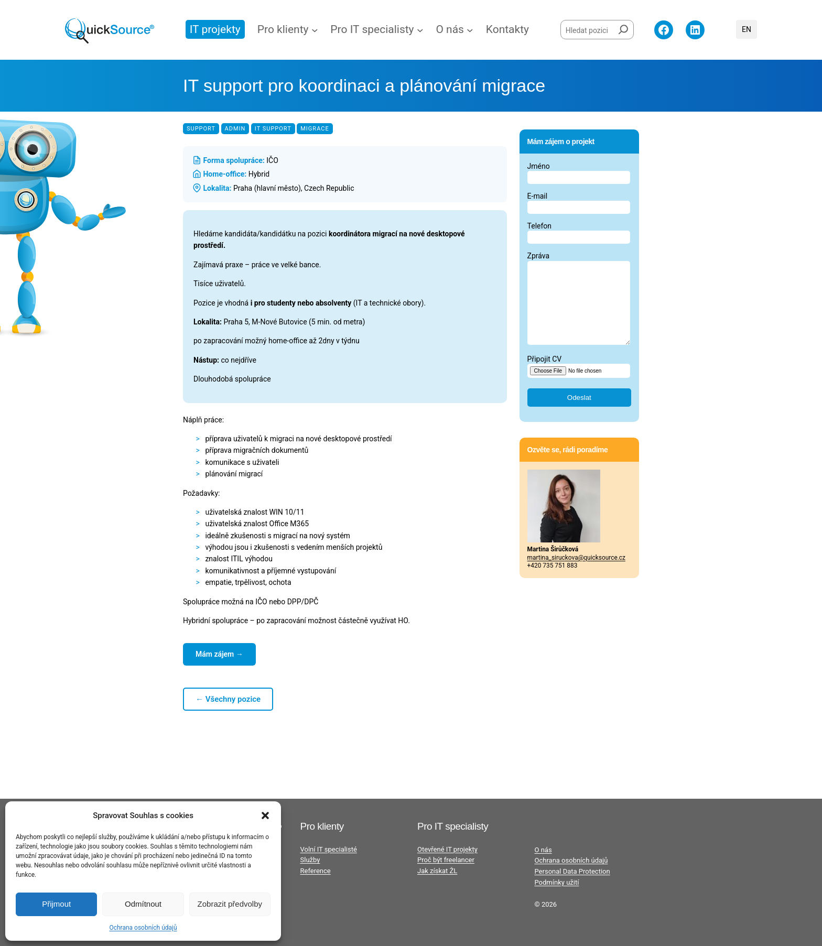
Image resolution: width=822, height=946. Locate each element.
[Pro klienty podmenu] (314, 30)
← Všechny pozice (228, 699)
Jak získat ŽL (437, 871)
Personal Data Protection (572, 871)
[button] (265, 815)
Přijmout (56, 903)
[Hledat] (623, 27)
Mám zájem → (219, 654)
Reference (315, 871)
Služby (310, 860)
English (746, 29)
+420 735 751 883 (552, 581)
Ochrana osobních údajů (143, 927)
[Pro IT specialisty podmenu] (420, 30)
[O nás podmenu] (470, 30)
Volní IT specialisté (328, 849)
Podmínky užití (557, 882)
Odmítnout (143, 903)
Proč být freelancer (445, 860)
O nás (543, 850)
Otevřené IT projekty (447, 849)
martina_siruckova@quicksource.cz (576, 573)
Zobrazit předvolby (230, 903)
